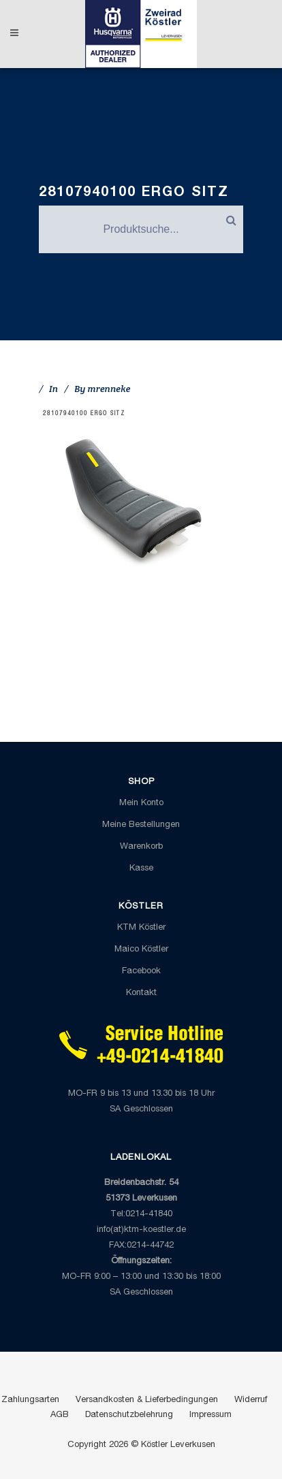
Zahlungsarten (30, 1400)
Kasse (141, 868)
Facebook (141, 971)
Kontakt (141, 993)
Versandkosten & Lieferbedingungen (147, 1400)
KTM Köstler (141, 928)
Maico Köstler (141, 949)
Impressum (210, 1415)
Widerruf (250, 1400)
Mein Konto (141, 803)
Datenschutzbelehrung (129, 1415)
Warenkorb (141, 847)
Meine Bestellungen (141, 825)
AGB (59, 1415)
